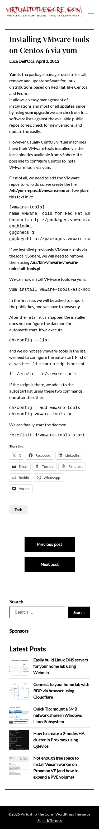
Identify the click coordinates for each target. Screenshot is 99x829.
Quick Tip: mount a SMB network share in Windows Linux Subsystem (57, 715)
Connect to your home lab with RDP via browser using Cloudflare (61, 690)
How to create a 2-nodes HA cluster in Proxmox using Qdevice (58, 740)
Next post (50, 564)
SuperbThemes (49, 820)
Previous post (49, 544)
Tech (18, 509)
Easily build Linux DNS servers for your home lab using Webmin (60, 666)
